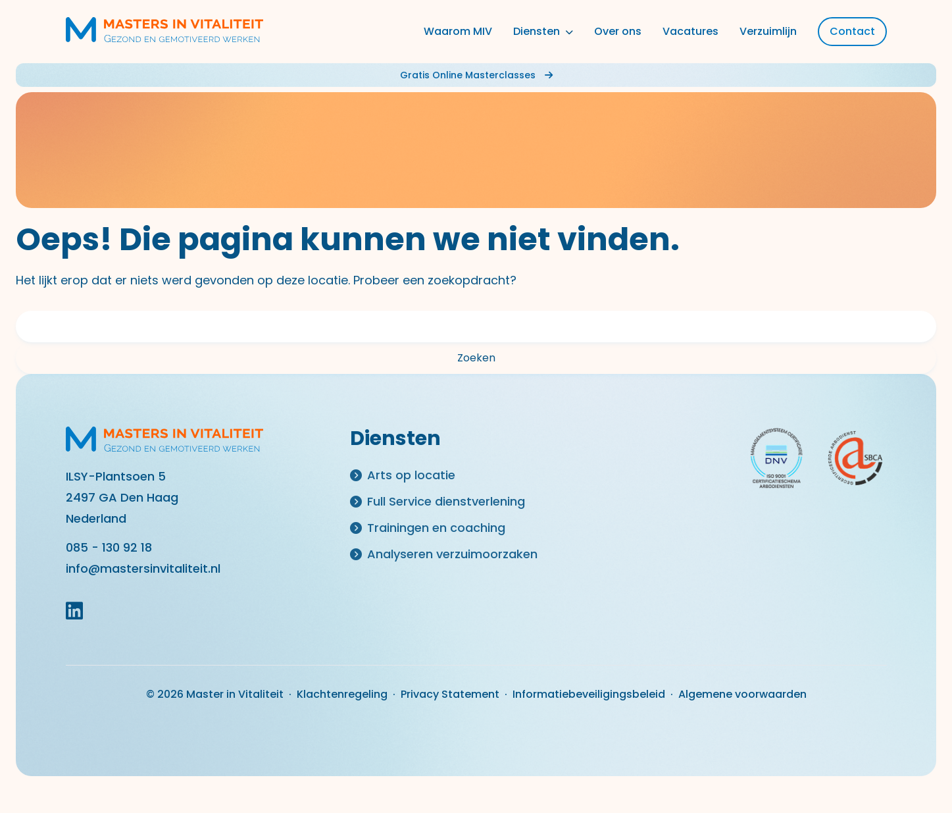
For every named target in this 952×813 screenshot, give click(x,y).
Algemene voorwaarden (742, 694)
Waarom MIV (458, 31)
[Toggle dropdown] (568, 31)
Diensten (536, 31)
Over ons (617, 31)
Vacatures (690, 31)
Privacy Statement (450, 694)
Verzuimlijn (768, 31)
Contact (852, 31)
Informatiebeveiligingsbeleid (589, 694)
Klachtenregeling (342, 694)
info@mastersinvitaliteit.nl (143, 568)
